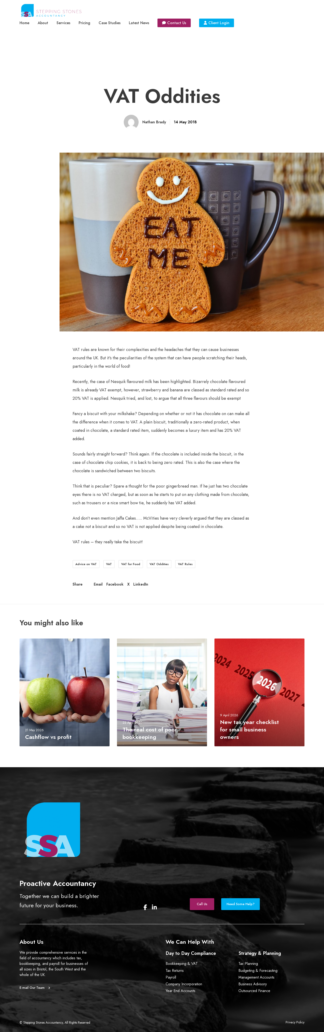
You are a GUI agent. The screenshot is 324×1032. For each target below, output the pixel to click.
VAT (109, 564)
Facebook (115, 584)
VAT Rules (185, 564)
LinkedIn (140, 584)
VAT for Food (130, 564)
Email (98, 584)
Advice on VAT (86, 564)
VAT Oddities (159, 564)
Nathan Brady (154, 122)
